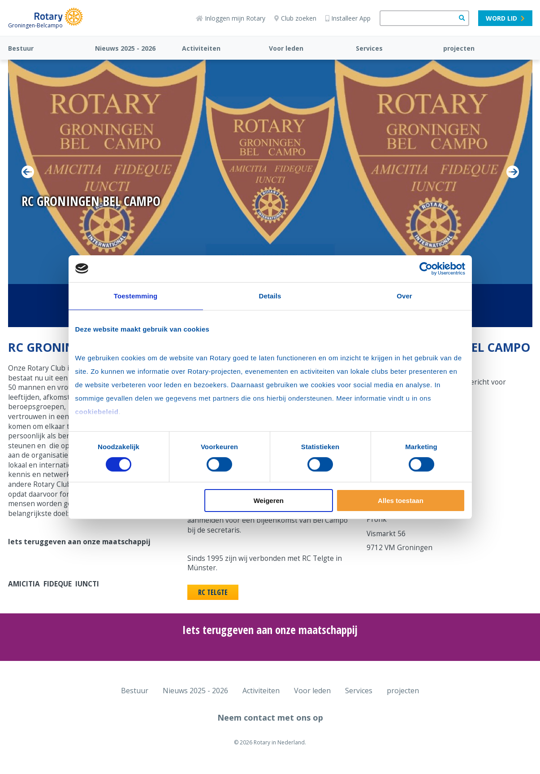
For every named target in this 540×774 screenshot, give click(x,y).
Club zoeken (295, 18)
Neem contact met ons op (270, 717)
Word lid (505, 18)
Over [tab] (404, 295)
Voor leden (286, 48)
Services (369, 48)
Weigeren (269, 500)
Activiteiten (201, 48)
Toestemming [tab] (136, 295)
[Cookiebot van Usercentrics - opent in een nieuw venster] (426, 268)
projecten (459, 48)
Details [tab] (270, 295)
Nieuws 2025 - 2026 (125, 48)
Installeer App (348, 18)
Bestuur (21, 48)
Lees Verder (61, 223)
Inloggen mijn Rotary (230, 18)
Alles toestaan (400, 500)
